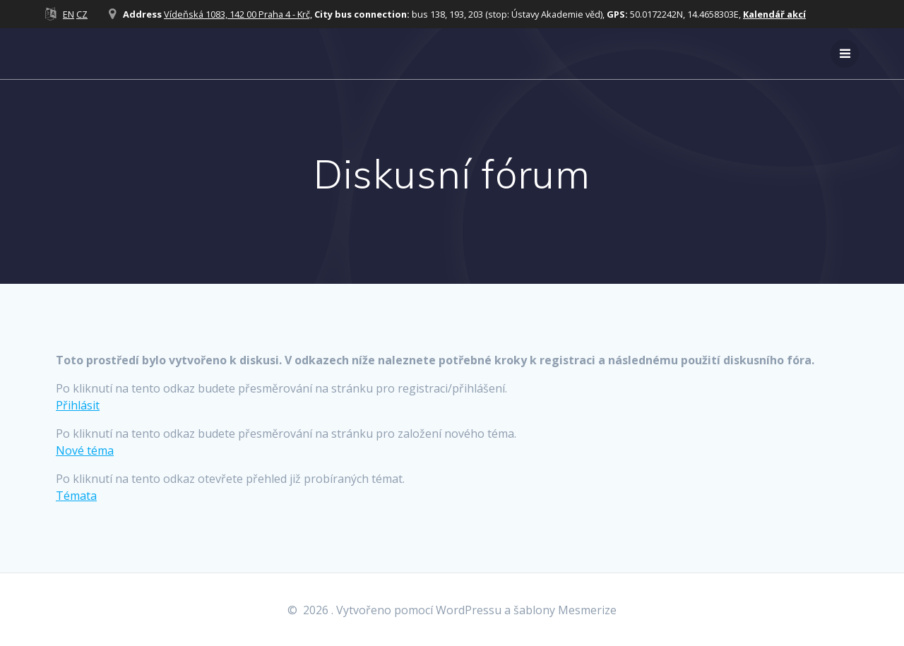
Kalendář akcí (774, 14)
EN (68, 14)
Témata (76, 495)
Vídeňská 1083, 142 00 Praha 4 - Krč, (238, 14)
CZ (82, 14)
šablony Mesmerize (565, 610)
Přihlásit (78, 405)
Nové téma (85, 450)
